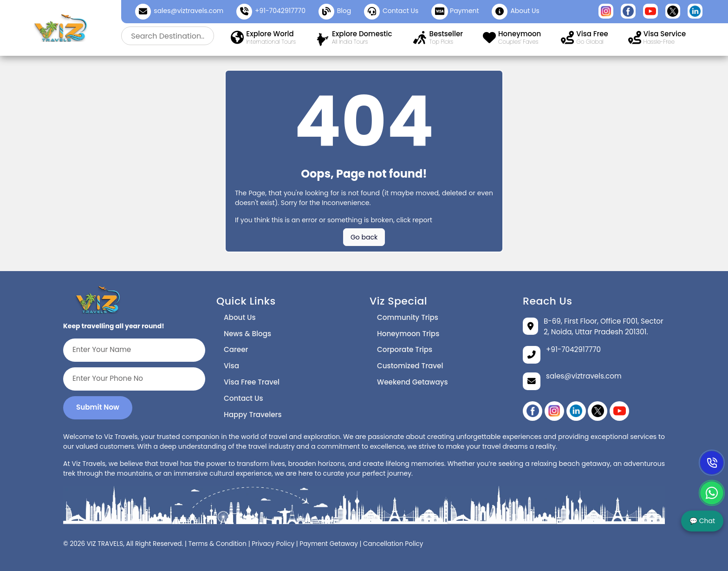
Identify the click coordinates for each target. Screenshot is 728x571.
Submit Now (97, 407)
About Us (240, 317)
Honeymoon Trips (408, 334)
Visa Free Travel (252, 382)
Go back (364, 237)
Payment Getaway (328, 543)
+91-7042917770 (280, 10)
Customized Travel (410, 366)
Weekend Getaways (412, 382)
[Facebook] (532, 411)
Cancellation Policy (393, 543)
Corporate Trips (404, 349)
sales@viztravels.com (188, 10)
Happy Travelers (253, 414)
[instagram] (554, 411)
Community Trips (407, 317)
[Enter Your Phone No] (134, 379)
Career (236, 349)
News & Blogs (247, 334)
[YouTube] (619, 411)
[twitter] (597, 411)
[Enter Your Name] (134, 350)
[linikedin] (576, 411)
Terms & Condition (217, 543)
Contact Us (243, 398)
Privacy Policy (273, 543)
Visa (231, 366)
